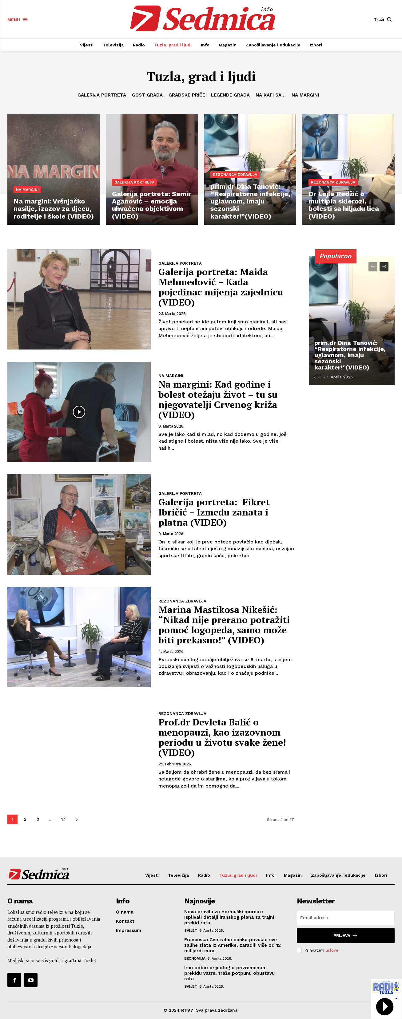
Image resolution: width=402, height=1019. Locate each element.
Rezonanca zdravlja (235, 174)
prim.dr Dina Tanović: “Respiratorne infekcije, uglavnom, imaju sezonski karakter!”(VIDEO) (350, 355)
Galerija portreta (102, 95)
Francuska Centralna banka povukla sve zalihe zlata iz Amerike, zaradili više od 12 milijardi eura (232, 945)
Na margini (305, 95)
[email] (346, 917)
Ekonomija (194, 958)
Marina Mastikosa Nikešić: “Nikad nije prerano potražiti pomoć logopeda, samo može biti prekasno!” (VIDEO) (224, 624)
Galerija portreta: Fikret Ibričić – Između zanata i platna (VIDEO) (214, 512)
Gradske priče (187, 95)
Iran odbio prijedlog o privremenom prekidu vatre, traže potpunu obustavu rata (229, 973)
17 (63, 819)
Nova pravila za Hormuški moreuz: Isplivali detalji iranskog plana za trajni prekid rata (229, 917)
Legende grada (230, 95)
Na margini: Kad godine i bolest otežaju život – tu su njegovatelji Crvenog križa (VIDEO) (218, 399)
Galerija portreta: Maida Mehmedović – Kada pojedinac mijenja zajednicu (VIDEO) (220, 287)
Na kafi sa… (271, 95)
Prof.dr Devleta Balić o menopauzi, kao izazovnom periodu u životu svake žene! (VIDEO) (222, 737)
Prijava (345, 935)
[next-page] (76, 819)
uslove (331, 950)
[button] (384, 19)
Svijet (190, 930)
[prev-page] (372, 266)
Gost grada (147, 95)
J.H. (317, 377)
